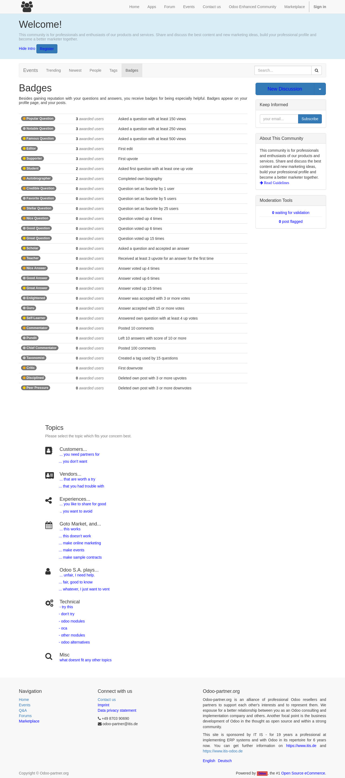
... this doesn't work (75, 536)
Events (24, 705)
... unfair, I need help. (77, 575)
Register (47, 49)
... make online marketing (79, 543)
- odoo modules (71, 621)
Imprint (103, 705)
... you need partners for (80, 454)
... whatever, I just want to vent (83, 589)
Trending (53, 70)
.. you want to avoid (76, 511)
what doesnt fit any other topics (86, 660)
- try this (66, 607)
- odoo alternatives (74, 642)
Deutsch (225, 761)
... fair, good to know (75, 582)
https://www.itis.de (301, 746)
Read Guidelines (276, 183)
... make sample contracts (80, 557)
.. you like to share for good (83, 504)
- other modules (71, 635)
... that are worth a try (77, 479)
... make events (71, 550)
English (209, 761)
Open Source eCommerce (303, 773)
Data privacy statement (117, 710)
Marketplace (294, 7)
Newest (75, 70)
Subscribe (310, 119)
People (95, 70)
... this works (70, 529)
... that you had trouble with (81, 486)
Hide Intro (27, 48)
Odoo (262, 773)
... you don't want (72, 461)
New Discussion (285, 89)
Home (24, 699)
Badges (132, 70)
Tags (113, 70)
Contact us (107, 699)
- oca (63, 628)
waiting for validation (290, 212)
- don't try (66, 614)
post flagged (291, 221)
